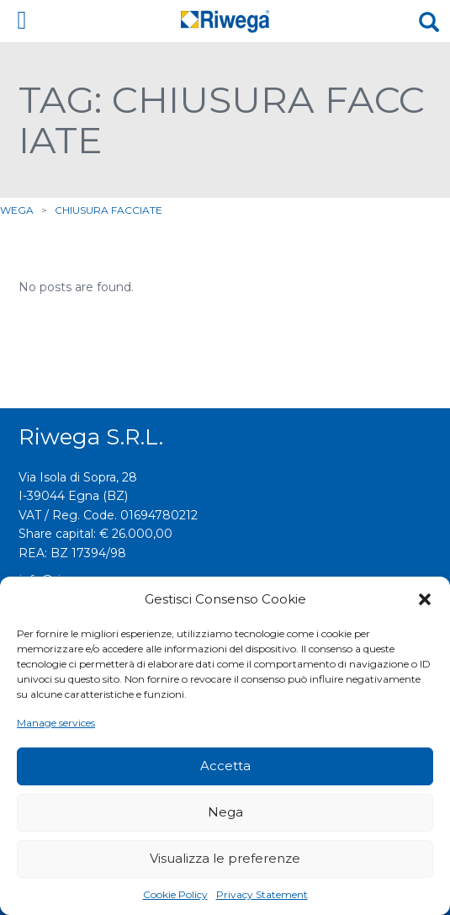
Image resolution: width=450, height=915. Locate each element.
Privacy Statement (262, 894)
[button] (424, 599)
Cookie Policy (175, 894)
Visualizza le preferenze (225, 858)
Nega (225, 812)
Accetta (225, 766)
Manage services (56, 722)
